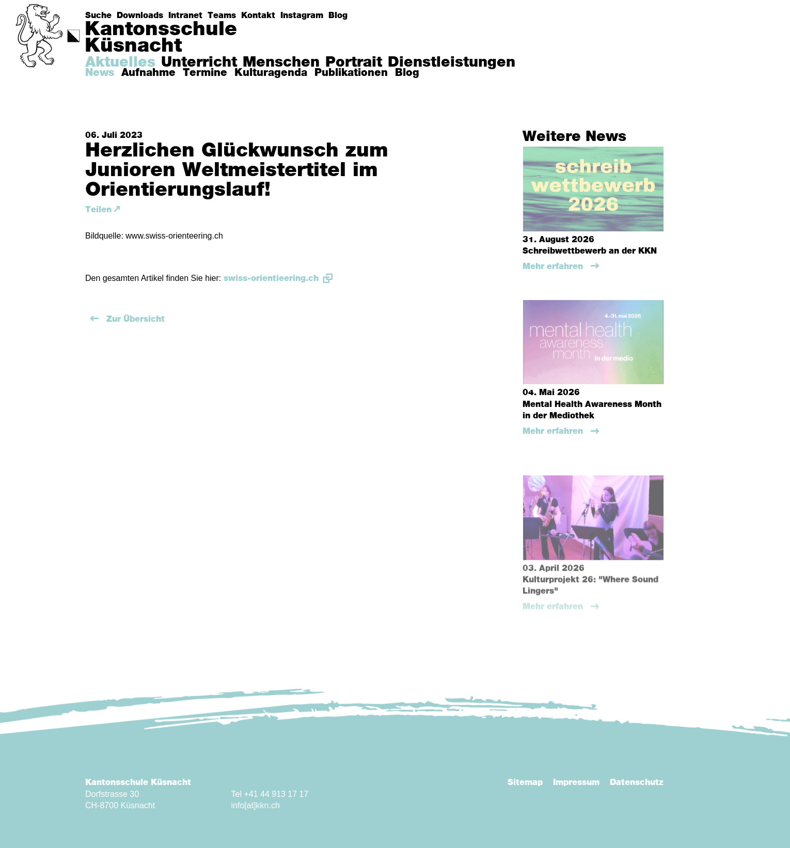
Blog (337, 15)
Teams (222, 15)
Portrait (353, 62)
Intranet (185, 15)
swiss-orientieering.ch (271, 278)
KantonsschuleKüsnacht (161, 38)
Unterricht (199, 62)
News (99, 73)
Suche (98, 15)
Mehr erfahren (554, 266)
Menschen (281, 62)
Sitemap (525, 782)
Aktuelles (120, 62)
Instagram (301, 15)
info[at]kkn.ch (255, 805)
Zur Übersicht (134, 319)
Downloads (140, 15)
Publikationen (351, 73)
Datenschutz (636, 782)
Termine (205, 73)
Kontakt (258, 15)
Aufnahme (148, 73)
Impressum (576, 782)
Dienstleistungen (451, 62)
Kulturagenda (270, 73)
